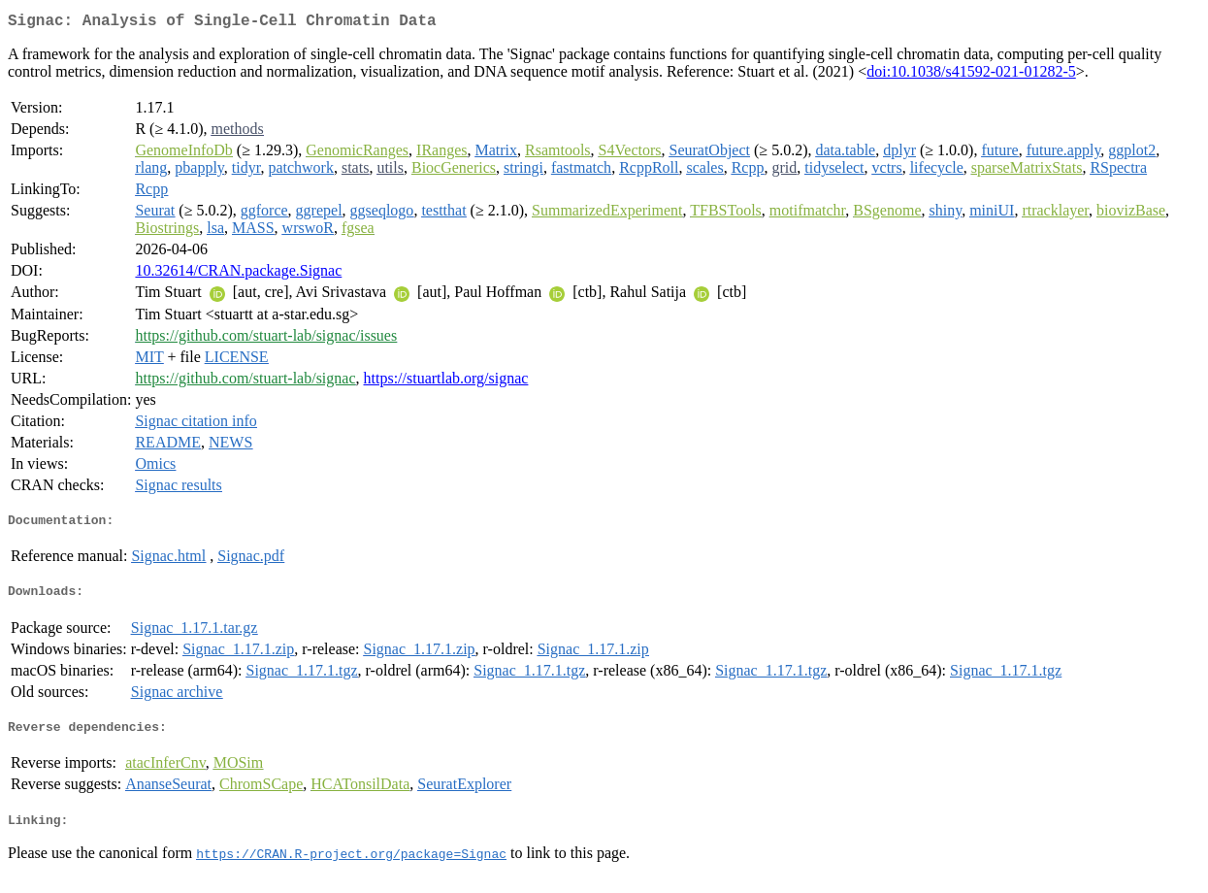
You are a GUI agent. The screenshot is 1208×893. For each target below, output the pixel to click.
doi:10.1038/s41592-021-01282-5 (971, 75)
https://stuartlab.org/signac (446, 382)
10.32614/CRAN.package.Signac (238, 274)
